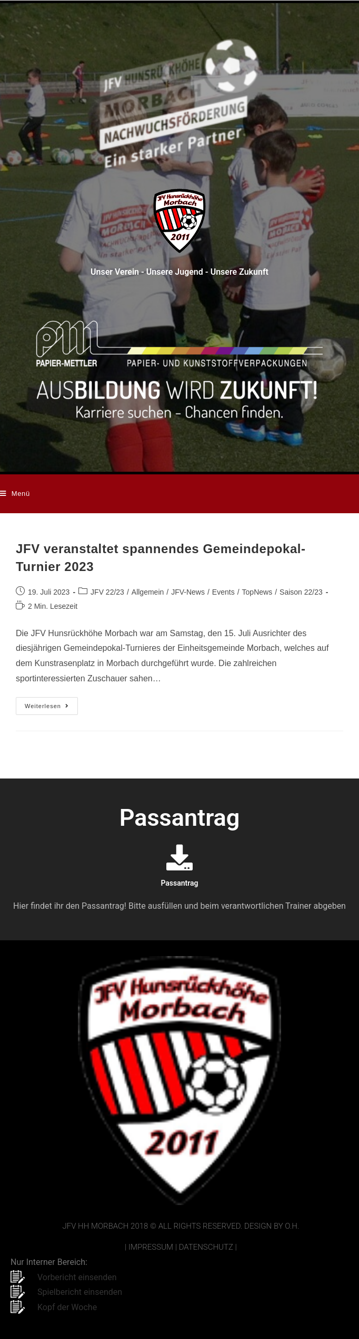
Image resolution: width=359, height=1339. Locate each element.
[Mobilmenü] (15, 493)
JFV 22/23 (107, 592)
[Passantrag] (179, 857)
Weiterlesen (51, 703)
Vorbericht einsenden (77, 1277)
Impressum (150, 1247)
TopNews (257, 592)
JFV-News (188, 592)
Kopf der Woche (67, 1307)
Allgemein (148, 592)
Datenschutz (206, 1247)
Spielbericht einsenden (79, 1292)
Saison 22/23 (301, 592)
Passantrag (179, 883)
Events (223, 592)
